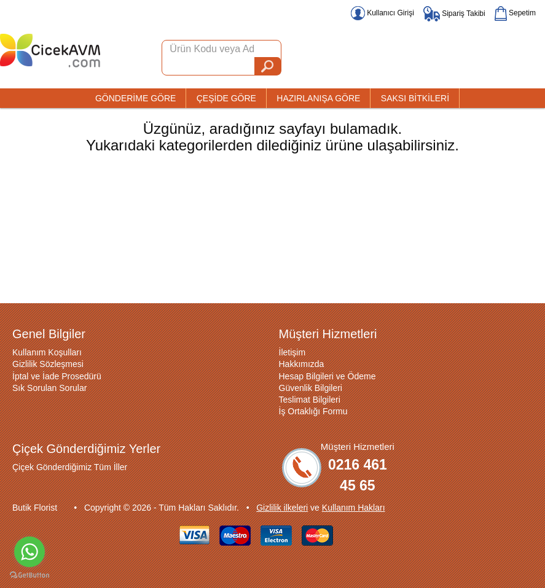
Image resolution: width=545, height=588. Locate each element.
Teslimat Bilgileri (309, 399)
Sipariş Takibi (454, 13)
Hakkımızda (301, 364)
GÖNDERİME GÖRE (135, 98)
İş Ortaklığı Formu (313, 411)
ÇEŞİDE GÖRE (226, 98)
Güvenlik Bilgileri (310, 388)
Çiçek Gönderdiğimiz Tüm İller (69, 467)
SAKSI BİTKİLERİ (415, 98)
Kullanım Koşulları (47, 352)
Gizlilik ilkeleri (282, 508)
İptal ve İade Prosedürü (56, 376)
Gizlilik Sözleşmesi (48, 364)
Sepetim (515, 13)
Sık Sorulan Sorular (49, 388)
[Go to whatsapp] (29, 551)
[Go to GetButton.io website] (29, 575)
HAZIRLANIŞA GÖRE (318, 98)
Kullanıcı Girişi (382, 13)
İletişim (292, 352)
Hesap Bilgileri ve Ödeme (327, 376)
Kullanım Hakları (353, 508)
